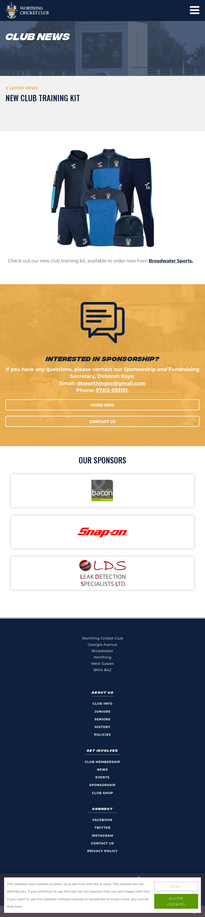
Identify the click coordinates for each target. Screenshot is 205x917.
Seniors (102, 719)
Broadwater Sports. (171, 260)
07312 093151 (112, 390)
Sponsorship (102, 785)
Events (102, 777)
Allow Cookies (176, 901)
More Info (102, 405)
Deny (176, 886)
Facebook (102, 820)
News (102, 770)
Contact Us (102, 421)
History (103, 727)
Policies (102, 735)
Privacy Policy (102, 851)
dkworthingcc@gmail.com (111, 383)
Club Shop (102, 793)
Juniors (102, 711)
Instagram (102, 836)
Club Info (102, 703)
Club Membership (102, 762)
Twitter (102, 828)
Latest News (24, 88)
